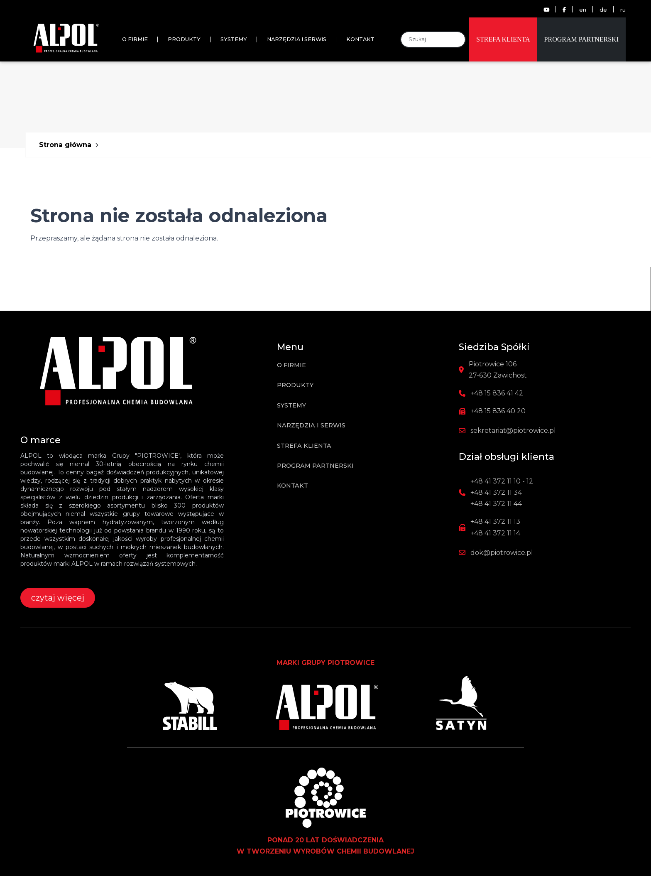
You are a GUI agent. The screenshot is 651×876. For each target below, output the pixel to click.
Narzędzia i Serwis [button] (296, 39)
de (603, 10)
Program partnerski (581, 39)
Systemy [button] (233, 39)
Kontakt (292, 485)
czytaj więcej (57, 598)
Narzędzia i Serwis (311, 425)
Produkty (295, 385)
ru (623, 10)
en (582, 10)
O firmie (135, 39)
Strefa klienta (503, 39)
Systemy (291, 405)
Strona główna (65, 145)
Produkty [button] (184, 39)
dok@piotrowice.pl (501, 553)
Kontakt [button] (360, 39)
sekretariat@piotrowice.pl (513, 430)
